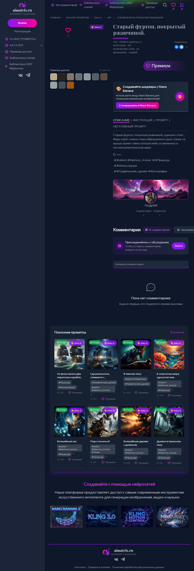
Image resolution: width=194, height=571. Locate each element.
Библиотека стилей (22, 57)
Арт (129, 45)
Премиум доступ (21, 51)
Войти (22, 22)
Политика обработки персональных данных (138, 567)
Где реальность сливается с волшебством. (99, 377)
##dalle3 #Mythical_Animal (132, 160)
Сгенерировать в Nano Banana (137, 105)
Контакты (80, 567)
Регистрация (22, 31)
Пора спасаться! (100, 441)
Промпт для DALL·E (130, 42)
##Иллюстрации (125, 165)
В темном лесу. (133, 373)
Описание (121, 120)
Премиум (161, 65)
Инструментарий (66, 4)
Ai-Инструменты (23, 39)
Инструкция (142, 120)
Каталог (17, 45)
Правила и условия (99, 567)
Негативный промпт (129, 126)
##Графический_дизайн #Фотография (140, 171)
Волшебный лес (67, 441)
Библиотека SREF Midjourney (21, 66)
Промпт (161, 120)
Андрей (133, 52)
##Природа (160, 160)
